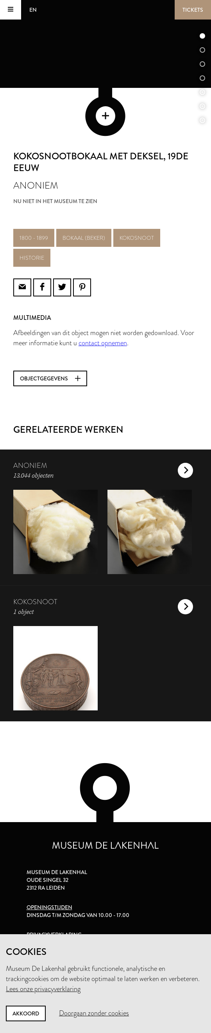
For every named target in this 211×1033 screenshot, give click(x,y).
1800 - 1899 (34, 238)
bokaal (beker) (84, 238)
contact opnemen (103, 343)
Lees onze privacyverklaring (43, 989)
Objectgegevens (50, 378)
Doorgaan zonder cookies (94, 1013)
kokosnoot (137, 238)
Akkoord (26, 1013)
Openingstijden (49, 907)
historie (32, 258)
